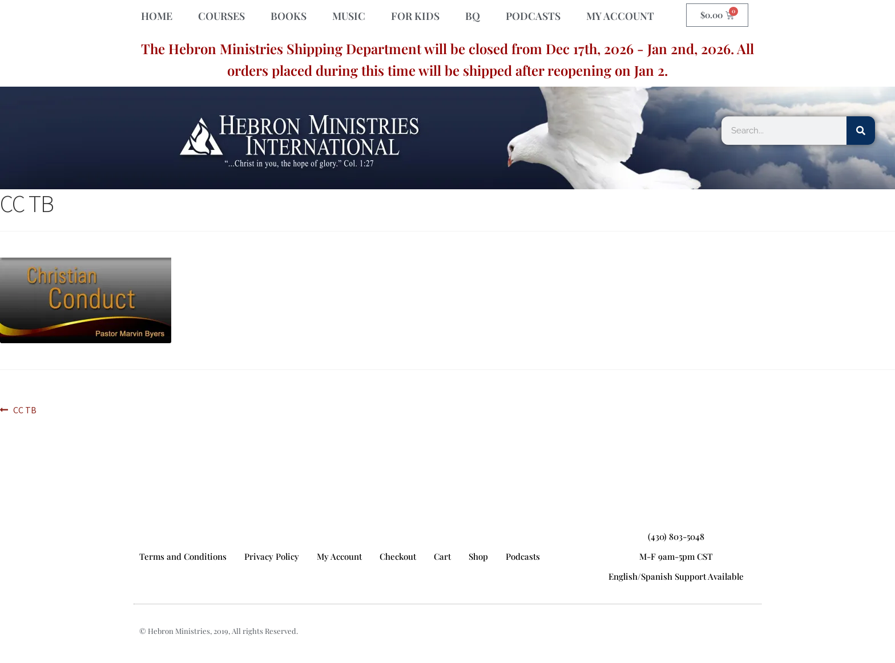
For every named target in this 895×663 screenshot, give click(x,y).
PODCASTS (533, 16)
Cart (442, 556)
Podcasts (523, 556)
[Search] (860, 130)
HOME (156, 16)
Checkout (398, 556)
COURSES (221, 16)
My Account (339, 556)
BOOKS (289, 16)
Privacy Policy (271, 556)
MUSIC (348, 16)
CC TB (25, 409)
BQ (472, 16)
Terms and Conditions (183, 556)
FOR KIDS (415, 16)
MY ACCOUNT (620, 16)
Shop (478, 556)
